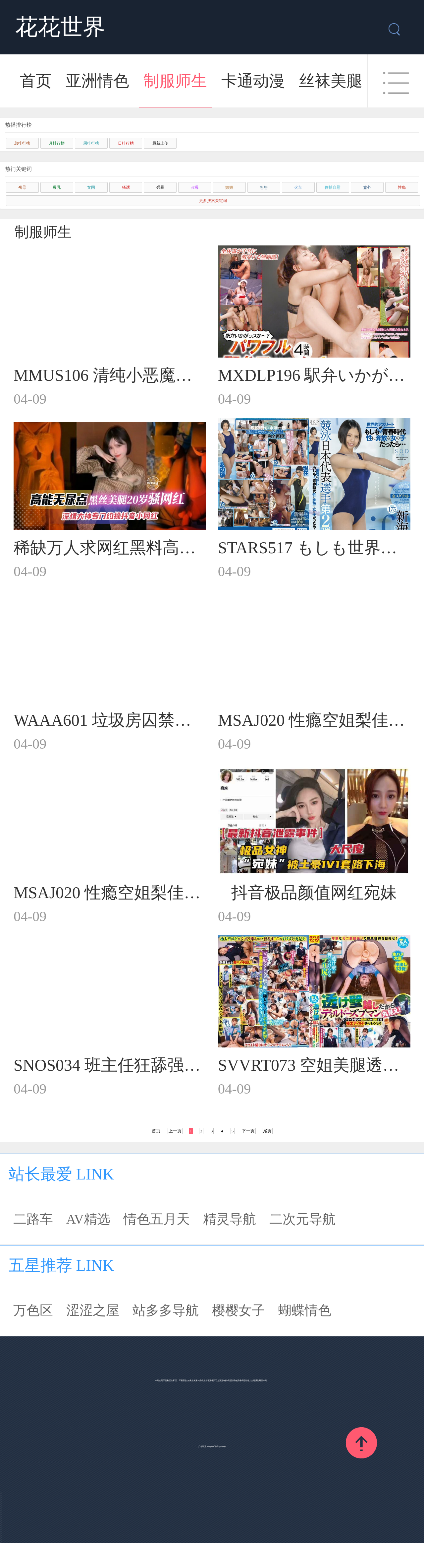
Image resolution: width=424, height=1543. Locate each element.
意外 (367, 187)
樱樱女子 (238, 1310)
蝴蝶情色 (304, 1310)
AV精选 (88, 1219)
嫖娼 (229, 187)
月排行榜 (57, 143)
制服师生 (175, 81)
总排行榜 (22, 143)
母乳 (57, 187)
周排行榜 (91, 143)
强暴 (160, 187)
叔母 (195, 187)
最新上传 (160, 143)
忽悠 (264, 187)
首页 (36, 81)
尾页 (267, 1130)
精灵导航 (229, 1219)
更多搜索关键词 (213, 200)
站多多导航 (165, 1310)
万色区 (33, 1310)
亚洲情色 (97, 81)
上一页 (175, 1130)
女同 (91, 187)
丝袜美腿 (330, 81)
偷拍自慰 (333, 187)
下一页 (248, 1130)
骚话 (126, 187)
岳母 (22, 187)
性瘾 (402, 187)
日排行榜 (126, 143)
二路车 (33, 1219)
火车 (298, 187)
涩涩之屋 (92, 1310)
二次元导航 (302, 1219)
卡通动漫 (253, 81)
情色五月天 (157, 1219)
